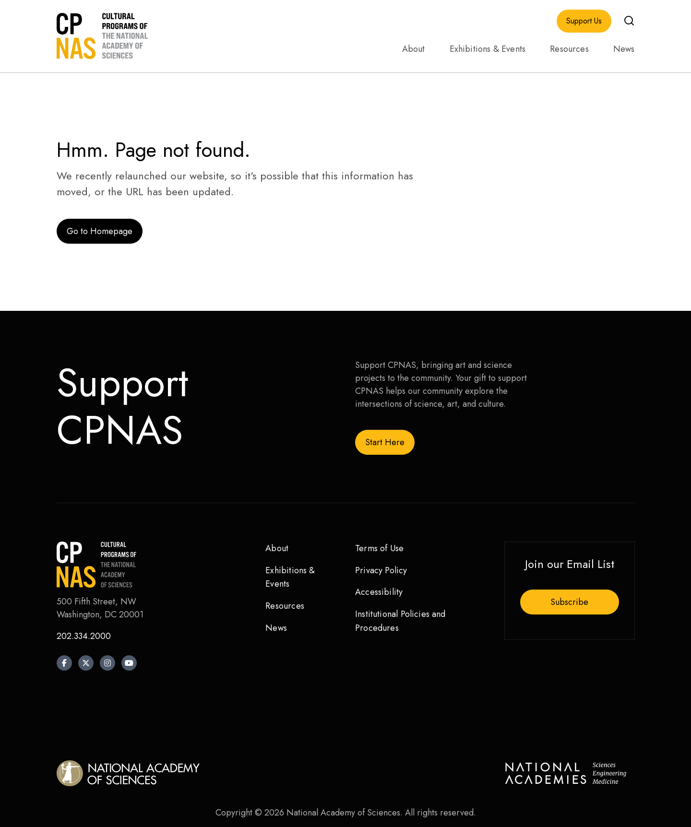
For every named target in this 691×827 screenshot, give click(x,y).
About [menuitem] (413, 49)
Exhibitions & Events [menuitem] (488, 49)
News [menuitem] (624, 49)
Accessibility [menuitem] (379, 592)
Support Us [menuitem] (584, 21)
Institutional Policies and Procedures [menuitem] (400, 621)
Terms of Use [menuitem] (379, 548)
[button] (629, 20)
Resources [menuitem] (569, 49)
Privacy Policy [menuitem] (381, 570)
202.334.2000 (84, 636)
